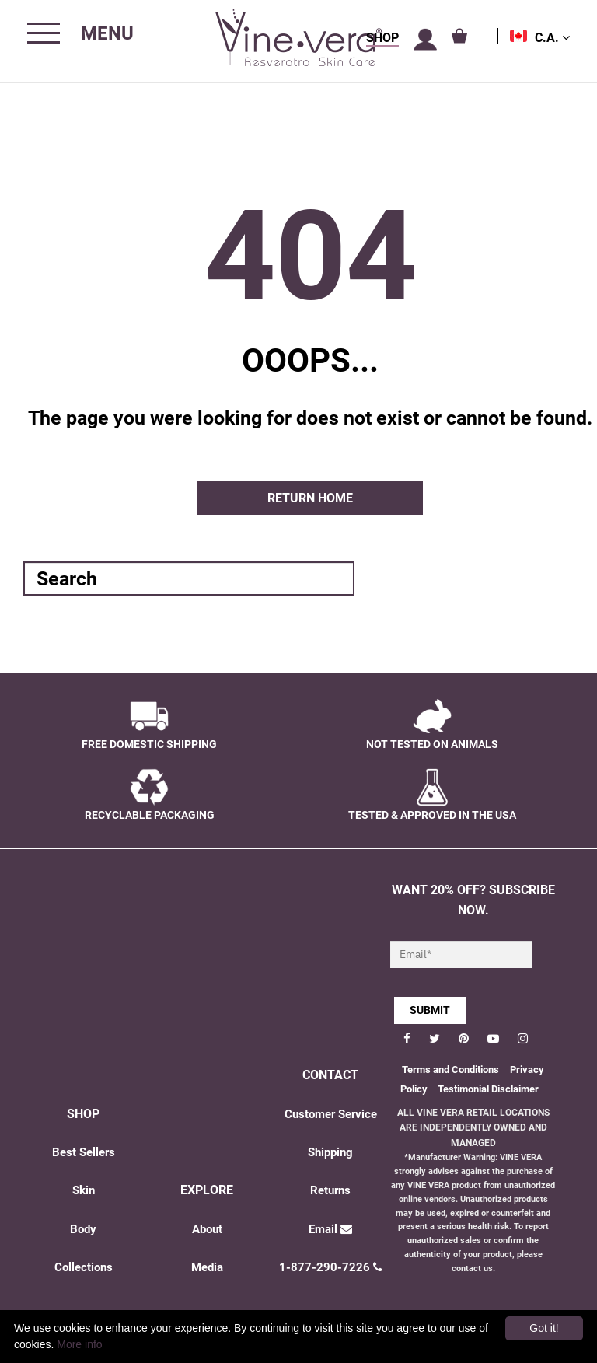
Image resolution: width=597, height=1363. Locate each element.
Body (83, 1229)
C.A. (552, 37)
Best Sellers (83, 1152)
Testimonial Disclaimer (488, 1089)
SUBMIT (430, 1010)
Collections (83, 1267)
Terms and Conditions (450, 1069)
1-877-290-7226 (330, 1267)
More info (79, 1344)
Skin (83, 1190)
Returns (330, 1190)
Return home (310, 498)
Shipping (330, 1152)
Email (330, 1229)
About (207, 1229)
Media (207, 1267)
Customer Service (331, 1114)
